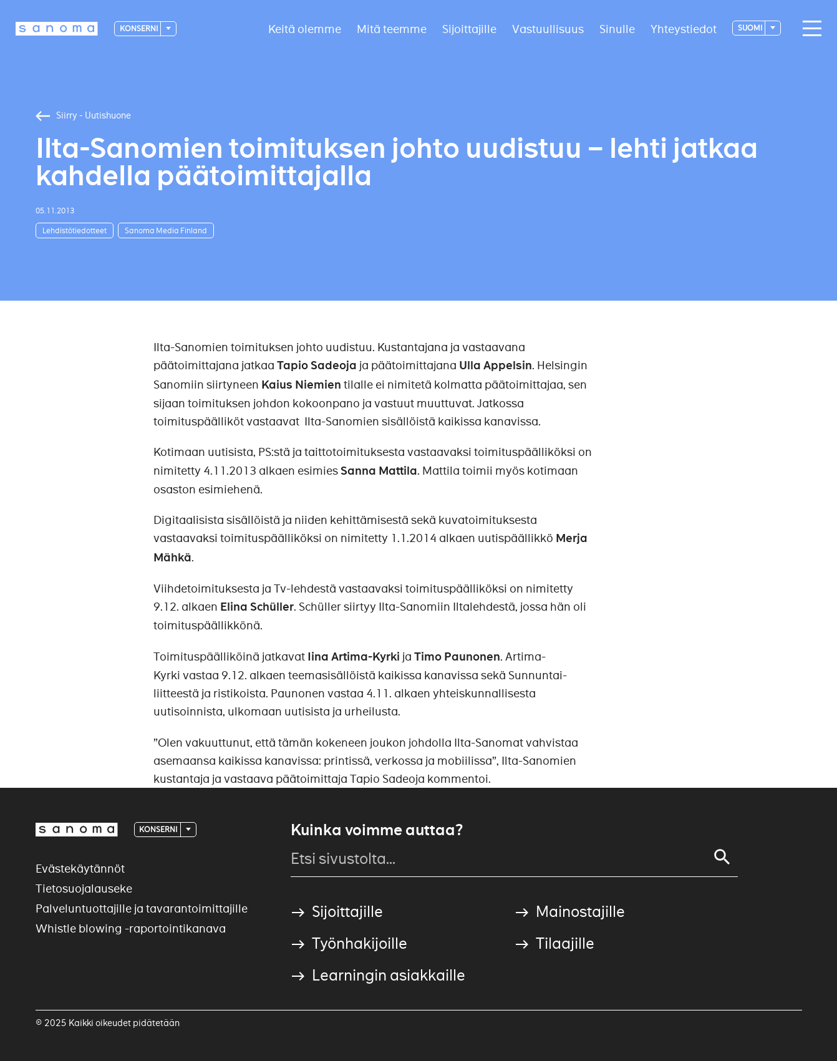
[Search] (722, 857)
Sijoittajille (469, 28)
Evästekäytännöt (80, 868)
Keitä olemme (304, 28)
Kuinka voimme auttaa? (377, 830)
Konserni (139, 28)
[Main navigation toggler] (808, 28)
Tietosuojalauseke (84, 888)
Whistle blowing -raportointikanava (131, 928)
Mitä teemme (392, 28)
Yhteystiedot (684, 28)
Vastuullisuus (548, 28)
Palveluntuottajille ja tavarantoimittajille (142, 908)
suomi (750, 27)
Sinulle (617, 28)
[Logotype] (57, 29)
